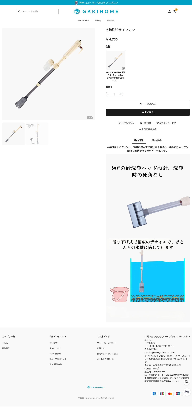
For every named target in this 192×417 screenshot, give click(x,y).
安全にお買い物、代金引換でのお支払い (96, 3)
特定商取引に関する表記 (107, 353)
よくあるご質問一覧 (105, 359)
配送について (55, 348)
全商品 (98, 20)
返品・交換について (58, 359)
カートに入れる (147, 104)
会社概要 (53, 343)
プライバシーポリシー (106, 343)
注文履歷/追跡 (56, 364)
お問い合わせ (55, 353)
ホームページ (83, 20)
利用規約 (101, 348)
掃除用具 (111, 20)
